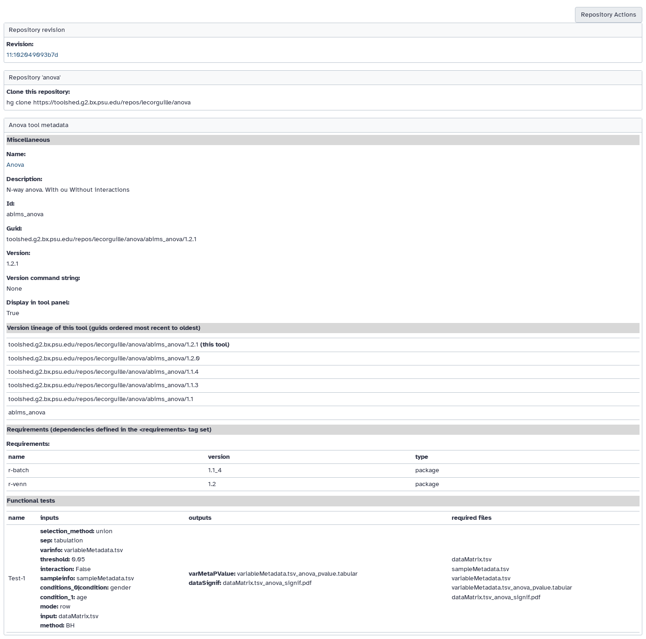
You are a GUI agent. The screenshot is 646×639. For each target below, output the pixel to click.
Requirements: (27, 444)
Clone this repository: (38, 92)
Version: (18, 253)
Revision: (19, 44)
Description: (24, 179)
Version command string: (43, 278)
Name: (15, 154)
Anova (15, 165)
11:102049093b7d (32, 55)
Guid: (14, 228)
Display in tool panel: (37, 302)
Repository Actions (608, 14)
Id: (10, 203)
